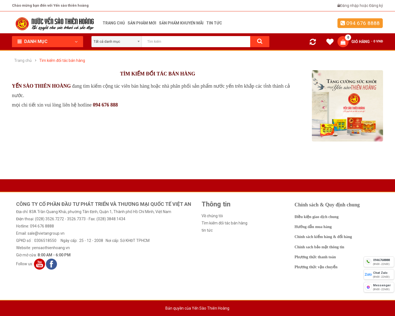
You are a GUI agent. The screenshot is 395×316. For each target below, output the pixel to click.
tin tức (207, 230)
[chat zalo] (379, 274)
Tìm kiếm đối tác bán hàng (62, 60)
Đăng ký (376, 5)
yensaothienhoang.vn (51, 248)
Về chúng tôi (212, 216)
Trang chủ (23, 60)
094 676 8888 (360, 23)
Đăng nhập (350, 5)
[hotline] (379, 261)
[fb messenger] (379, 287)
